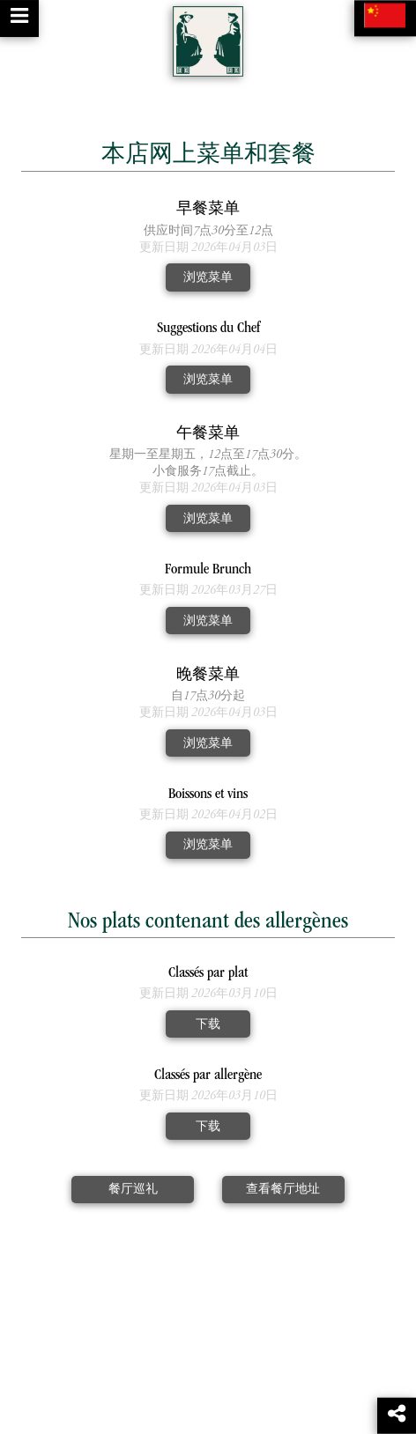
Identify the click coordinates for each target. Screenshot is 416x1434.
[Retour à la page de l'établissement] (208, 41)
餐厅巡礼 (133, 1189)
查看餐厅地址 (283, 1189)
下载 (208, 1024)
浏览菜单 (208, 278)
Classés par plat (208, 973)
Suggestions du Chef (208, 329)
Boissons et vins (208, 794)
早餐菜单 (208, 210)
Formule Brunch (208, 570)
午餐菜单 (208, 434)
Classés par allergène (208, 1075)
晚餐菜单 (208, 676)
